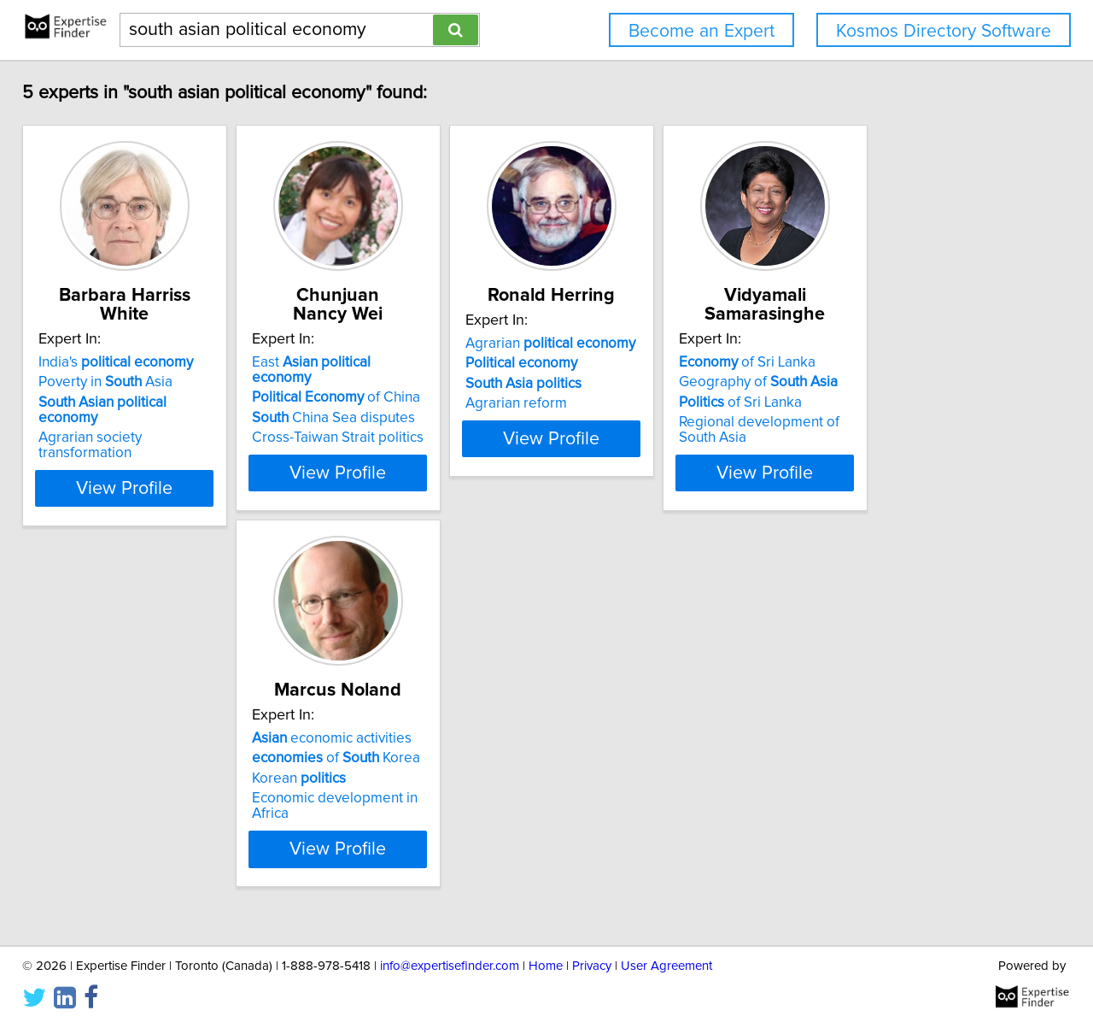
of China (391, 382)
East (397, 362)
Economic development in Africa (153, 817)
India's (127, 362)
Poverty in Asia (117, 382)
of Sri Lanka (887, 362)
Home (546, 966)
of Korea (134, 776)
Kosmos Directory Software (943, 31)
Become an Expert (701, 31)
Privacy (591, 966)
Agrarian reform (613, 422)
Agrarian (648, 362)
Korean (97, 797)
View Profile (158, 472)
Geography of (898, 382)
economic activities (130, 757)
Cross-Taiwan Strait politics (392, 422)
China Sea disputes (388, 402)
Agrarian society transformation (150, 422)
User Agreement (666, 966)
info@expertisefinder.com (449, 966)
